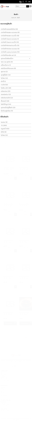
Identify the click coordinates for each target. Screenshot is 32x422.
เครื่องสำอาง (5, 65)
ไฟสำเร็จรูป (6, 104)
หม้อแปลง (5, 91)
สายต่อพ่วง (5, 94)
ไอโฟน (4, 78)
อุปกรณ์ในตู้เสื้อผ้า (8, 107)
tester (4, 122)
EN (29, 2)
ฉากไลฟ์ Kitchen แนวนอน (10, 48)
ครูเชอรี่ (5, 128)
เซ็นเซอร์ (5, 101)
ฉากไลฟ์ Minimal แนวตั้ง (10, 45)
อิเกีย (3, 132)
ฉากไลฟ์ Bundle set (8, 55)
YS (3, 125)
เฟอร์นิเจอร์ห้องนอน (8, 68)
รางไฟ (4, 84)
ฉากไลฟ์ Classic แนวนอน (9, 39)
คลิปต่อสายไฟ (7, 98)
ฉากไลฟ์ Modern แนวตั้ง (10, 35)
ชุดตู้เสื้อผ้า (5, 75)
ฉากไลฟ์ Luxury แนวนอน (10, 52)
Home (13, 18)
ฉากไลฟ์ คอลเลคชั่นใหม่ (9, 29)
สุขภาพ (4, 71)
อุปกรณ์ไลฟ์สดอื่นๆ (15, 58)
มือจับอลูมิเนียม (7, 111)
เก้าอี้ (3, 81)
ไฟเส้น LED (6, 88)
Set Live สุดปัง (6, 62)
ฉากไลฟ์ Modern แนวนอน (10, 32)
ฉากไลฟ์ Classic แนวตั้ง (10, 42)
